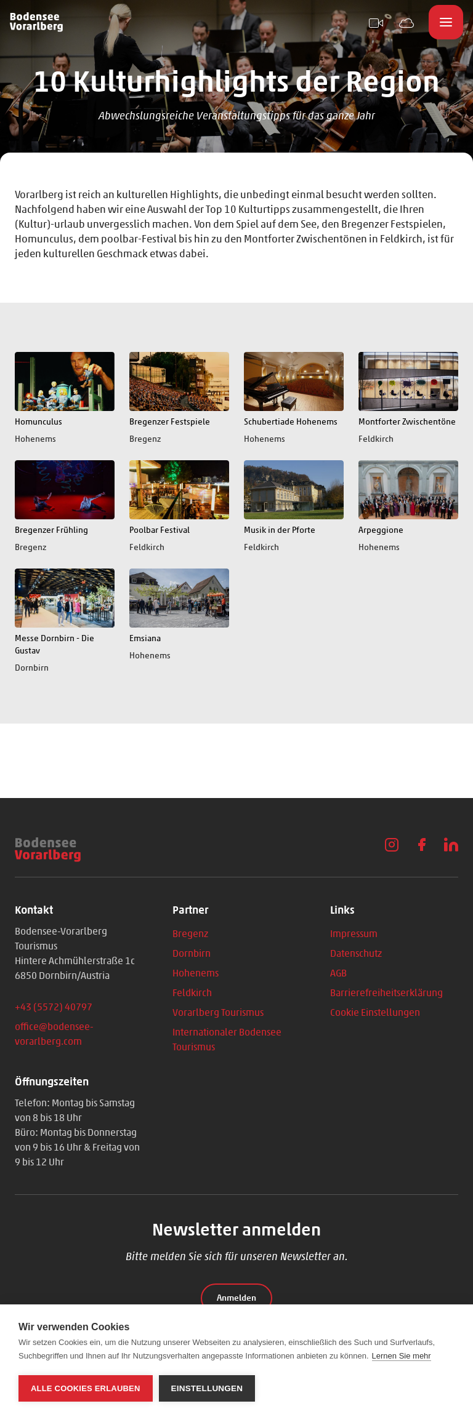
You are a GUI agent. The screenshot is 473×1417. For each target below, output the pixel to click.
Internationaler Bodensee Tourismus (226, 1039)
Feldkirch (192, 993)
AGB (338, 973)
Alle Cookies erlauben (85, 1388)
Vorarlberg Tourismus (218, 1012)
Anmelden (236, 1298)
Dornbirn (191, 953)
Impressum (354, 934)
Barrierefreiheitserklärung (386, 993)
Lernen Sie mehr (401, 1355)
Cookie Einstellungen (375, 1012)
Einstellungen (207, 1388)
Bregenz (190, 934)
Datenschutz (356, 953)
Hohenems (195, 973)
